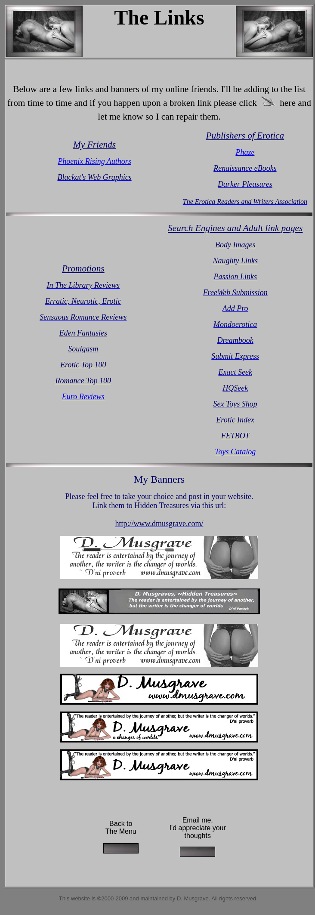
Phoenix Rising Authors (94, 161)
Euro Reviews (83, 396)
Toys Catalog (235, 451)
